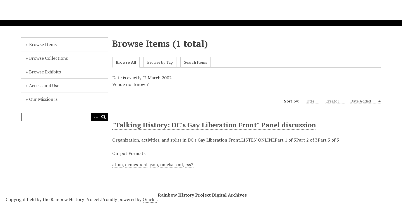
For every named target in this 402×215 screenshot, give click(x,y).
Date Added (363, 101)
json (154, 164)
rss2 (189, 164)
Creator (335, 101)
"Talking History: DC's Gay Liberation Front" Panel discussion (214, 124)
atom (117, 164)
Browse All (126, 62)
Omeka (150, 199)
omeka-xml (171, 164)
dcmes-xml (136, 164)
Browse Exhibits (45, 72)
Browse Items (43, 44)
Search (103, 117)
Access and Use (44, 85)
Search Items (195, 62)
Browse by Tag (160, 62)
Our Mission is (43, 99)
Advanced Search (95, 117)
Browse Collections (48, 58)
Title (313, 101)
